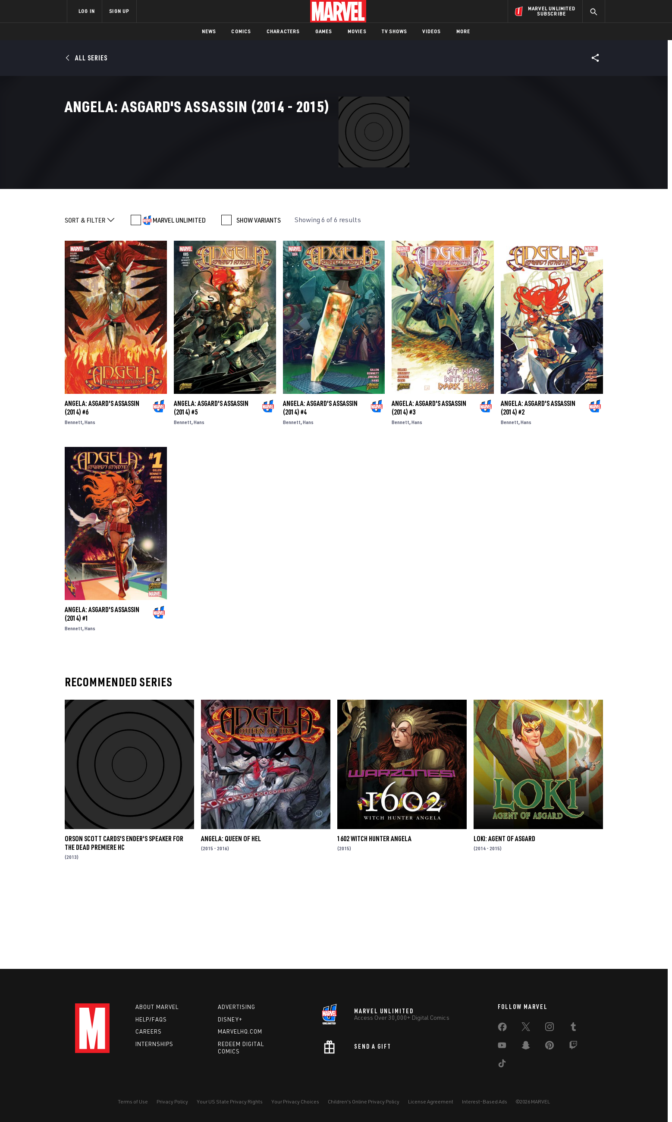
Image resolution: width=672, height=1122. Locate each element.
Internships (154, 1043)
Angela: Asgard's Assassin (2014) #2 (538, 488)
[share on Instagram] (549, 1028)
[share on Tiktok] (502, 1065)
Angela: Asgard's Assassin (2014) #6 (102, 488)
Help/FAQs (151, 1019)
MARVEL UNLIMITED (179, 300)
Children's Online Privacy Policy (363, 1101)
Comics (241, 31)
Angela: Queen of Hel (231, 919)
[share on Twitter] (525, 1028)
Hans (90, 502)
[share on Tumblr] (573, 1028)
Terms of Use (133, 1101)
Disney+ (230, 1019)
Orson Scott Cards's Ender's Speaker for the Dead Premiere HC (124, 923)
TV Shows (394, 31)
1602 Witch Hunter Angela (374, 919)
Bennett (73, 502)
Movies (357, 31)
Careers (148, 1031)
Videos (431, 31)
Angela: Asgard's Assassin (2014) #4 (320, 488)
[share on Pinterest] (549, 1047)
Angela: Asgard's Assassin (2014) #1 (102, 694)
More (463, 31)
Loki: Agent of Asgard (504, 919)
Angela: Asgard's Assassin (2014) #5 (211, 488)
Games (323, 31)
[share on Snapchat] (525, 1047)
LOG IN (87, 11)
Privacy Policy (172, 1101)
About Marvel (157, 1006)
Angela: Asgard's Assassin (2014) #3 (429, 488)
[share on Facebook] (502, 1029)
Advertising (236, 1006)
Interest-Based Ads (484, 1101)
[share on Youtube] (502, 1047)
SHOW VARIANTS (258, 300)
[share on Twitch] (573, 1047)
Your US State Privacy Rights (230, 1101)
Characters (283, 31)
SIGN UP (119, 11)
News (209, 31)
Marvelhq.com (240, 1031)
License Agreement (430, 1101)
